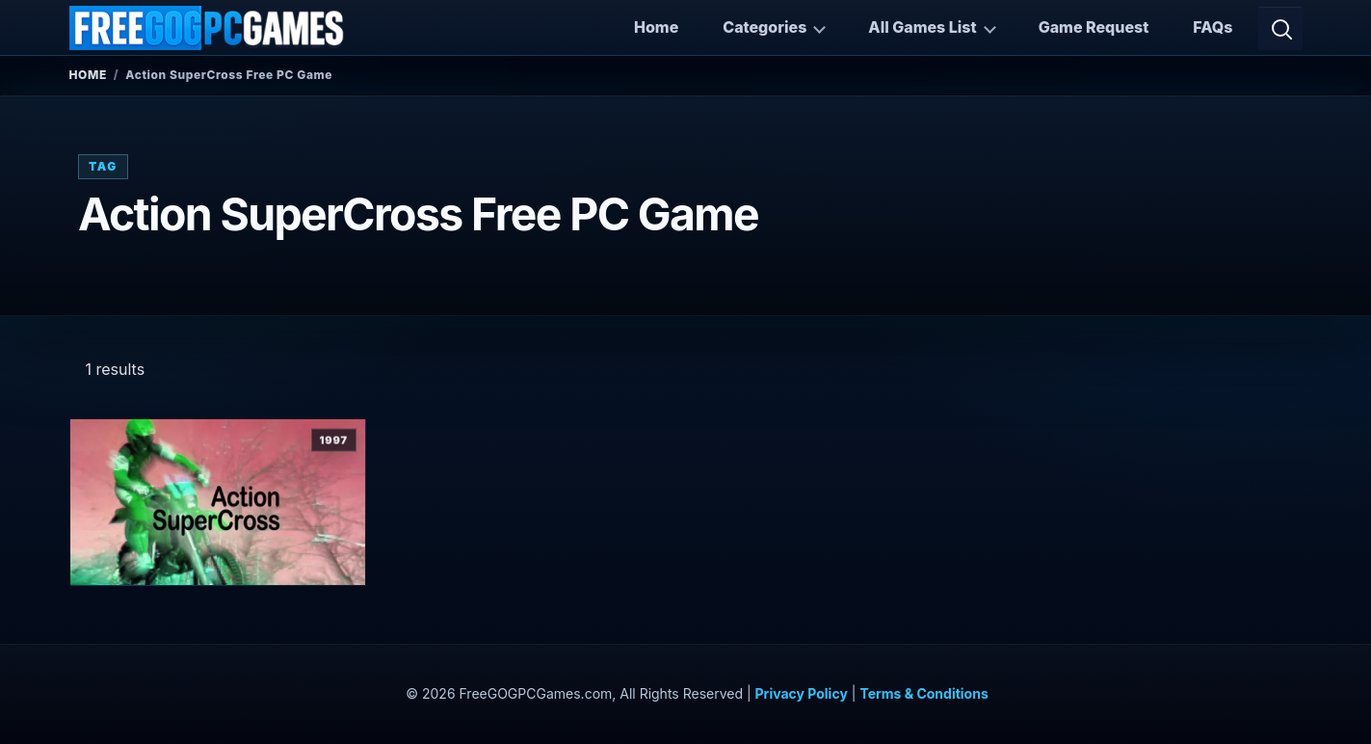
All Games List (922, 27)
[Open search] (1280, 28)
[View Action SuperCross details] (218, 502)
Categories (764, 27)
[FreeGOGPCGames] (208, 28)
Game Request (1094, 27)
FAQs (1212, 27)
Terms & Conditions (923, 693)
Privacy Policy (801, 693)
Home (656, 27)
